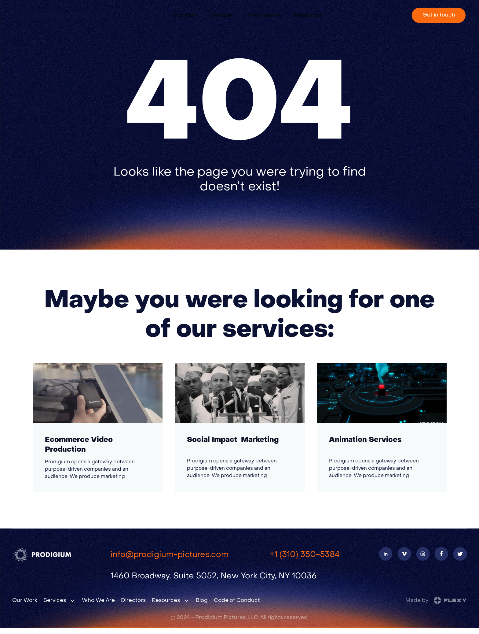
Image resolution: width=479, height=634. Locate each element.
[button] (226, 15)
